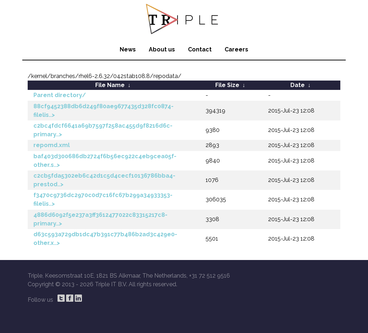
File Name (110, 85)
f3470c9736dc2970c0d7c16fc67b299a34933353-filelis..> (102, 199)
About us (162, 49)
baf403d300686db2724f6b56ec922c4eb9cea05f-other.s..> (104, 160)
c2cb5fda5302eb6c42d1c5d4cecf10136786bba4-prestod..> (104, 180)
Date (297, 85)
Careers (236, 49)
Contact (200, 49)
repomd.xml (51, 145)
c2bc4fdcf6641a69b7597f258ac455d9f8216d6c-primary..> (102, 130)
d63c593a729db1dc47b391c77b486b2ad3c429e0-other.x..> (105, 238)
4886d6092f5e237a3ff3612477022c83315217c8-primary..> (100, 219)
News (128, 49)
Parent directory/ (59, 95)
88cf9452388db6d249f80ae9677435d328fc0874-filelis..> (103, 110)
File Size (227, 85)
